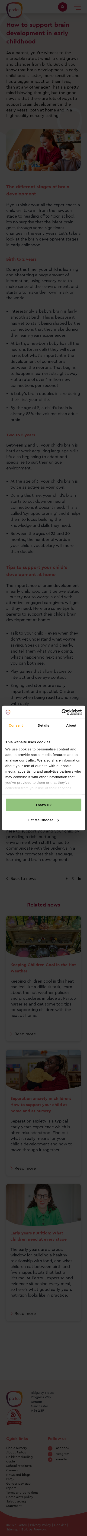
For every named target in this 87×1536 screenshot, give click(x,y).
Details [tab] (43, 725)
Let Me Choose (43, 820)
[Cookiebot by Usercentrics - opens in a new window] (62, 712)
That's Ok (43, 805)
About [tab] (71, 725)
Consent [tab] (16, 725)
